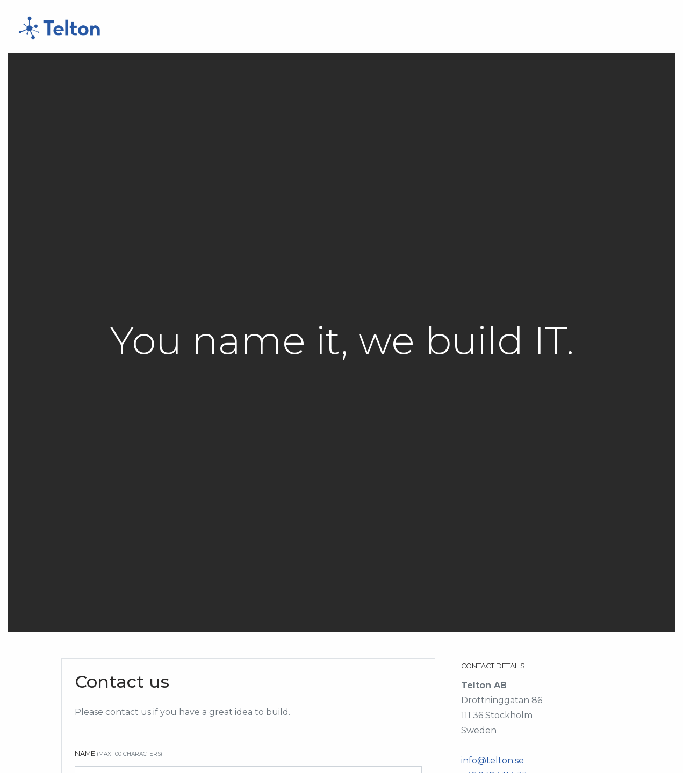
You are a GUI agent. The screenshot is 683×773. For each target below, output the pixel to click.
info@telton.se (492, 760)
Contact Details (493, 666)
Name (118, 753)
